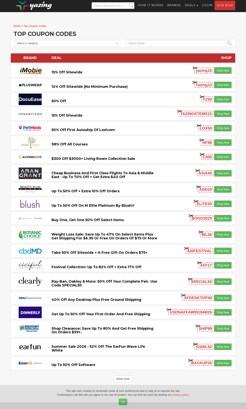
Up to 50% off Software (73, 365)
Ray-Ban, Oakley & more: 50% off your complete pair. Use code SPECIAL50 (104, 283)
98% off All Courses (70, 144)
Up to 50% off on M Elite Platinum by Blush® (93, 205)
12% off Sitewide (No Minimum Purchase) (90, 87)
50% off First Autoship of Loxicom (83, 130)
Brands (174, 8)
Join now (224, 9)
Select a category (67, 43)
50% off (59, 101)
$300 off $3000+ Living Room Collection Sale (93, 159)
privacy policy (180, 394)
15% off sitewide (67, 72)
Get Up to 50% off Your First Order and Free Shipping (101, 314)
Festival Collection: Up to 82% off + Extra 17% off (96, 267)
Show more (123, 378)
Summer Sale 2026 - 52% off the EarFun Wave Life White (98, 348)
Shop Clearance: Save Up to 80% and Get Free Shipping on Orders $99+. (102, 330)
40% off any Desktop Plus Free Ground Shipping (96, 300)
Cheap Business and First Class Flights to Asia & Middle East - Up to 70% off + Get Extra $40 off (103, 175)
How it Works (150, 8)
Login (207, 8)
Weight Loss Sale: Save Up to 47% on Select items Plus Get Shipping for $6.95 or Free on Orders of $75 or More (104, 236)
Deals (191, 8)
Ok (123, 401)
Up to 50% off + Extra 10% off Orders (86, 191)
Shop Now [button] (223, 70)
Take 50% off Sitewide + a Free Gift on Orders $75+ (99, 253)
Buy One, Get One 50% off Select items (88, 220)
